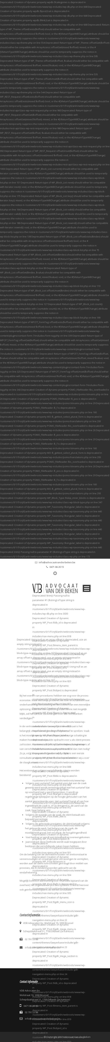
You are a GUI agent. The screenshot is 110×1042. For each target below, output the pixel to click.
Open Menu (87, 588)
